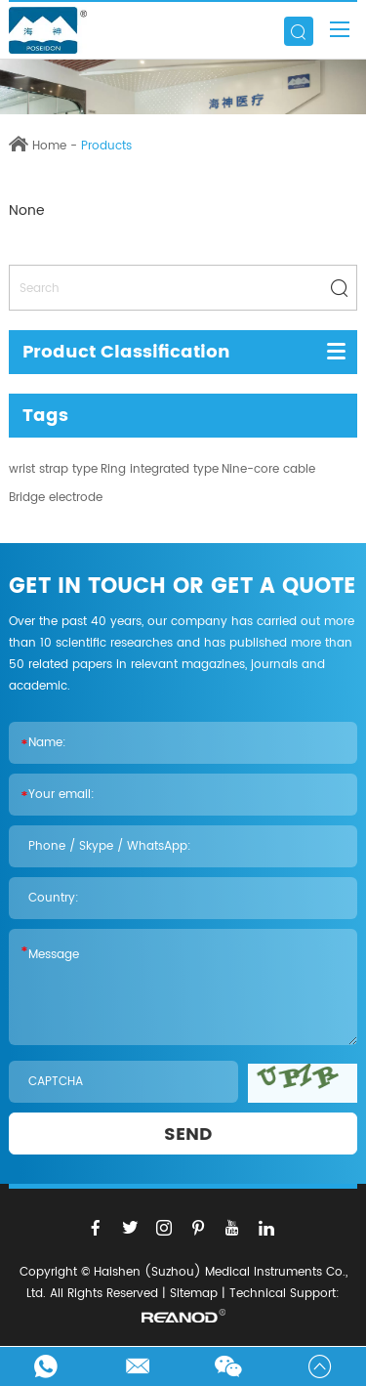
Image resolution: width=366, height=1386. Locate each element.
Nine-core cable (268, 469)
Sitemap (194, 1293)
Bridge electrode (55, 497)
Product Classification (126, 352)
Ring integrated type (160, 469)
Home (49, 146)
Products (106, 146)
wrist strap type (53, 469)
